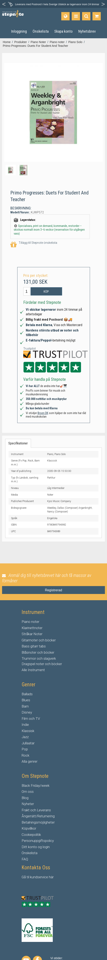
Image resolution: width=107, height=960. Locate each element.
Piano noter (30, 622)
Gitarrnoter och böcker (39, 640)
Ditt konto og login (36, 847)
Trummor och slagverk (39, 658)
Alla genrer (29, 761)
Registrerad (53, 590)
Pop (25, 749)
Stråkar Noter (32, 634)
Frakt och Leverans (36, 810)
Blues (26, 700)
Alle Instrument (33, 670)
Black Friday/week (35, 785)
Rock (25, 755)
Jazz (25, 737)
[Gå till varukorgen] (96, 16)
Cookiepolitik (31, 835)
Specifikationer (18, 443)
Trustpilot (29, 348)
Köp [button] (46, 291)
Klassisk (28, 731)
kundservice (39, 877)
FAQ (25, 859)
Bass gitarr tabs (34, 646)
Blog (25, 798)
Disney (27, 712)
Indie (25, 724)
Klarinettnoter (32, 628)
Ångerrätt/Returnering (38, 816)
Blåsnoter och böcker (38, 652)
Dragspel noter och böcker (42, 664)
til (28, 877)
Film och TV (31, 718)
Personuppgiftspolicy (38, 841)
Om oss (28, 791)
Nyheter (28, 804)
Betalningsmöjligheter (38, 822)
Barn (25, 706)
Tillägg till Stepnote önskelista (33, 244)
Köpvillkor (29, 828)
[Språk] (65, 16)
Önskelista (29, 853)
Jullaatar (28, 743)
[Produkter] (76, 16)
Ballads (27, 694)
